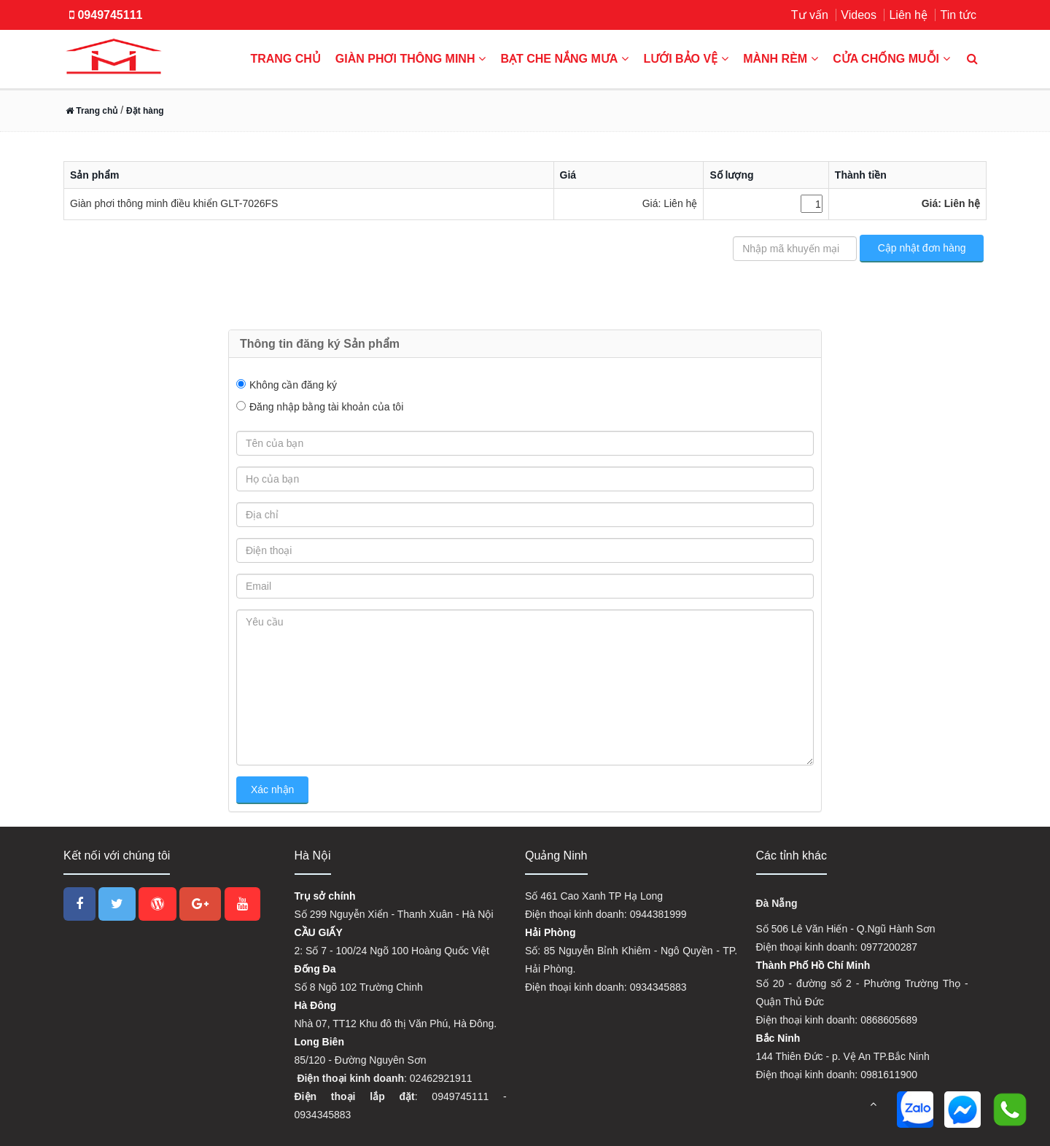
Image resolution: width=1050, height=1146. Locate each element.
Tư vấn (809, 15)
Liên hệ (908, 15)
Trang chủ (285, 58)
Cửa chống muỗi (891, 58)
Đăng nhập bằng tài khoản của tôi (326, 407)
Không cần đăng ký (293, 385)
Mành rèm (780, 58)
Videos (858, 15)
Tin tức (958, 15)
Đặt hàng (145, 111)
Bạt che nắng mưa (564, 58)
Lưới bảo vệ (685, 58)
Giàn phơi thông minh (410, 58)
